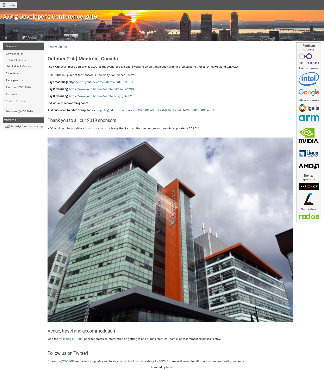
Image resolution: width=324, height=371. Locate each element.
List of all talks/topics (18, 66)
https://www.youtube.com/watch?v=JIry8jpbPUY (100, 96)
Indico (170, 367)
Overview (11, 46)
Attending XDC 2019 (18, 87)
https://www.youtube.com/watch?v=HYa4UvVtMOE (102, 89)
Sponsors (11, 94)
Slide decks (13, 73)
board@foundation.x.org (27, 126)
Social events (17, 60)
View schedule (14, 53)
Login (11, 5)
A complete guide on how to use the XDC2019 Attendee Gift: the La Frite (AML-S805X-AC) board (152, 110)
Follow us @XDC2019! (19, 111)
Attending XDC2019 (71, 339)
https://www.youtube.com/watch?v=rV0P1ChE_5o (100, 82)
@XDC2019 (67, 361)
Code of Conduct (16, 101)
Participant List (15, 80)
